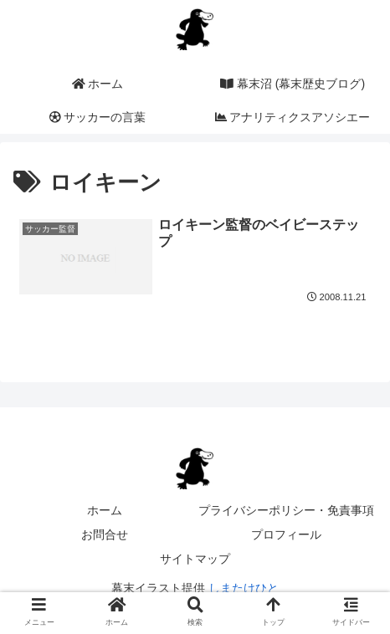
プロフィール (286, 534)
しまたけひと (243, 588)
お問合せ (104, 534)
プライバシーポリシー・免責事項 (286, 510)
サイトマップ (195, 558)
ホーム (104, 510)
